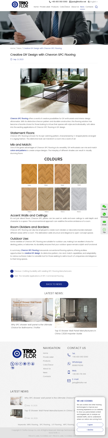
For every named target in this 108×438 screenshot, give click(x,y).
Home (36, 6)
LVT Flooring (56, 424)
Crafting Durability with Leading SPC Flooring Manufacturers (46, 271)
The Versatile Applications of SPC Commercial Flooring (41, 276)
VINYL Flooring (32, 424)
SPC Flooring (45, 424)
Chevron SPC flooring (19, 118)
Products (55, 6)
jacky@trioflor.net (79, 1)
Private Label (45, 6)
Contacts (89, 6)
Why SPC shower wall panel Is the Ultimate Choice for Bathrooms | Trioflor (31, 326)
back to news (54, 284)
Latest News (19, 391)
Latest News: (54, 293)
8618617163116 (77, 365)
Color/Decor (65, 6)
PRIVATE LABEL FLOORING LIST (64, 436)
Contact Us (76, 348)
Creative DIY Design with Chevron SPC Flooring (42, 48)
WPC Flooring (68, 424)
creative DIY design (32, 253)
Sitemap (60, 430)
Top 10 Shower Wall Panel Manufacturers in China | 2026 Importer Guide (75, 332)
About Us (75, 6)
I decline (90, 430)
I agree (90, 425)
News (82, 6)
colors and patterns (18, 150)
